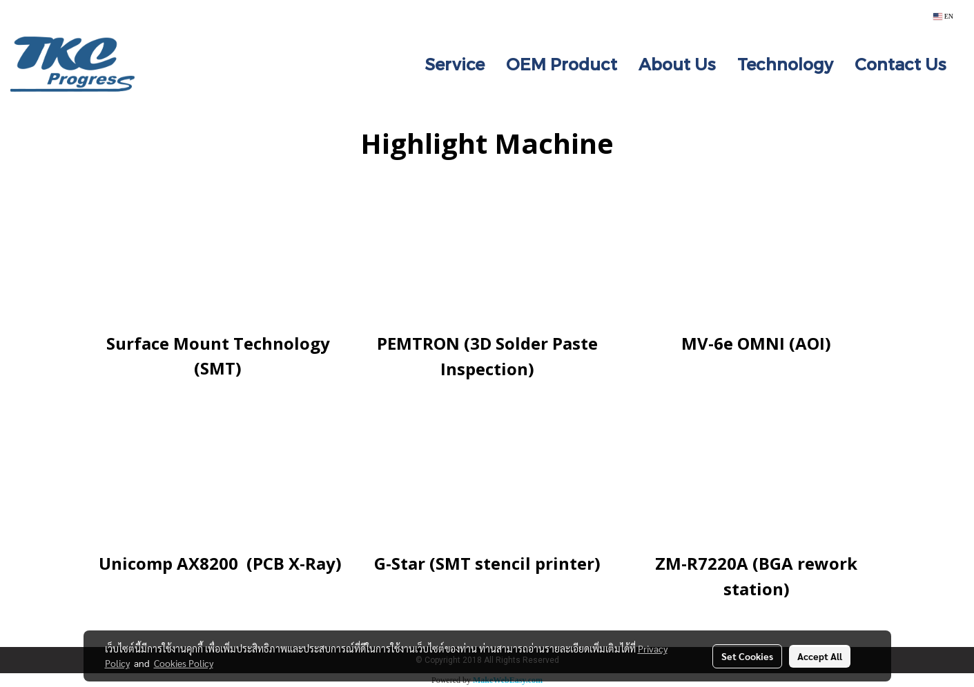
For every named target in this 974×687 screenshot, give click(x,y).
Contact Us (900, 64)
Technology (785, 64)
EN (943, 16)
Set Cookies (747, 656)
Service (455, 64)
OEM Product (561, 64)
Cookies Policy (183, 663)
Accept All (819, 656)
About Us (677, 64)
